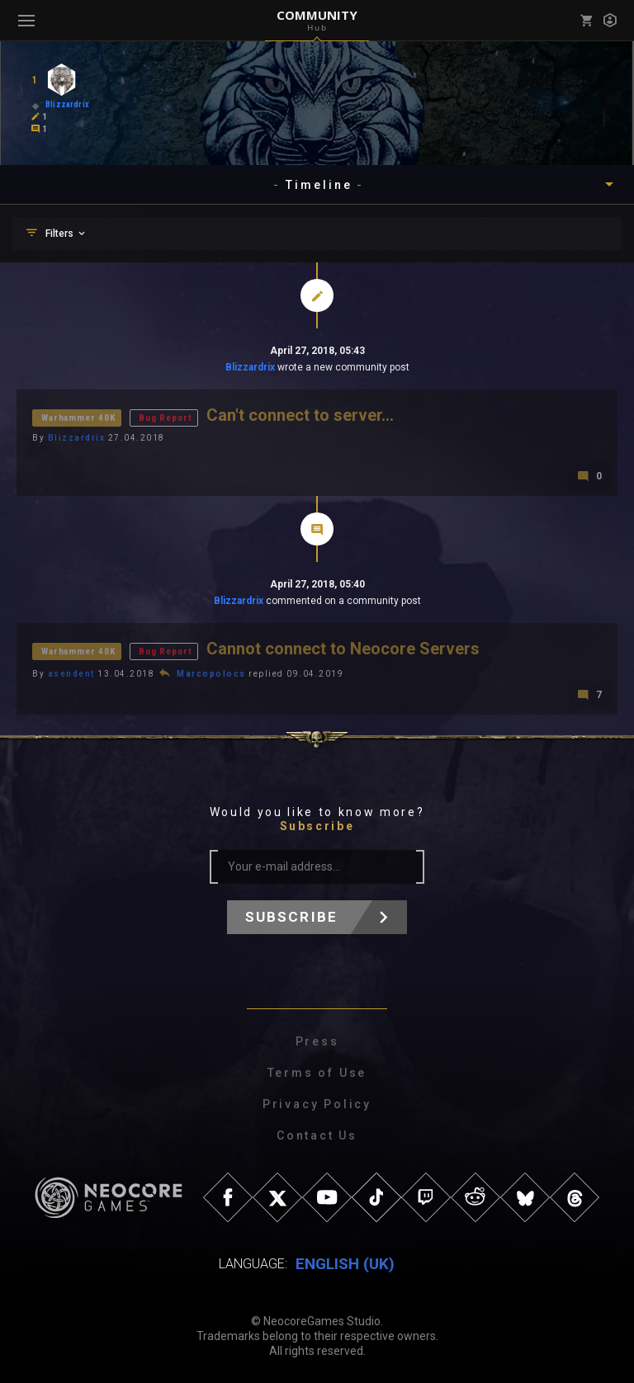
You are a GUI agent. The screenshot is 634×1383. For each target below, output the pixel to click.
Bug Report (165, 418)
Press (317, 1041)
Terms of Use (317, 1072)
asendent (71, 673)
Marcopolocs (211, 673)
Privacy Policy (317, 1104)
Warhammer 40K (78, 418)
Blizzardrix (250, 367)
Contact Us (317, 1135)
